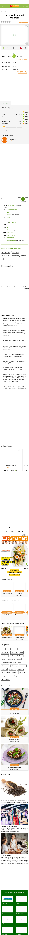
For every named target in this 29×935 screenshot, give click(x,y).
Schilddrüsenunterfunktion (14, 659)
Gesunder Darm (6, 672)
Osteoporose (14, 652)
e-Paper (26, 568)
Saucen (14, 649)
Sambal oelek (10, 225)
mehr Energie (14, 666)
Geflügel (8, 649)
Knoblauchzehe (11, 220)
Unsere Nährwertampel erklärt (14, 127)
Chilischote (12, 222)
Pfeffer (9, 215)
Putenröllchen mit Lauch (11, 465)
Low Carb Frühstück (7, 593)
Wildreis (3, 799)
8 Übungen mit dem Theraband (9, 826)
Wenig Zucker (5, 676)
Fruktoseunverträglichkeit (16, 655)
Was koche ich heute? (14, 739)
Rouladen (20, 649)
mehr (26, 112)
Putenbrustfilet (12, 205)
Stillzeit (21, 652)
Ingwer (9, 217)
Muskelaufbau (5, 666)
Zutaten (3, 199)
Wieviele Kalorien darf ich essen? (22, 72)
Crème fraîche (11, 235)
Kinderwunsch (5, 652)
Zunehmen (4, 669)
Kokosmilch (10, 232)
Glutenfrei (14, 672)
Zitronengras (10, 230)
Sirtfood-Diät (12, 669)
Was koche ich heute (7, 637)
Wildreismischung (12, 209)
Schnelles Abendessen (14, 711)
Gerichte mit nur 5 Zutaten (14, 767)
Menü (2, 6)
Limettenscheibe (11, 240)
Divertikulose (5, 655)
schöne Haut (23, 666)
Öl (7, 227)
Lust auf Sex (21, 669)
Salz (8, 212)
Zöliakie (3, 659)
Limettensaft (10, 237)
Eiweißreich (7, 615)
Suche (24, 6)
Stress (19, 662)
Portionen (23, 201)
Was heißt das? (22, 59)
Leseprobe (3, 568)
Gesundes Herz (5, 679)
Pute (3, 649)
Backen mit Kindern (6, 855)
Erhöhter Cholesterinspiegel (9, 662)
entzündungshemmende (17, 676)
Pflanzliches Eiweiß (19, 615)
